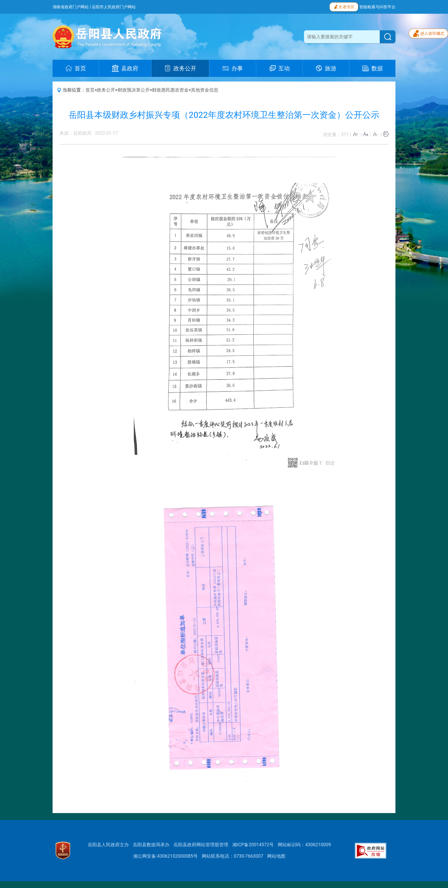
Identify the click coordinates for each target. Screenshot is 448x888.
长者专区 (344, 6)
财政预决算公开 (134, 90)
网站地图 (276, 856)
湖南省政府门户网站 (71, 7)
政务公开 (106, 90)
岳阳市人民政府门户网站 (114, 7)
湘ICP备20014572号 (253, 844)
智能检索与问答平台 (377, 7)
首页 (90, 90)
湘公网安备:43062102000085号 (165, 856)
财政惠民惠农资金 (170, 90)
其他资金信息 (204, 90)
